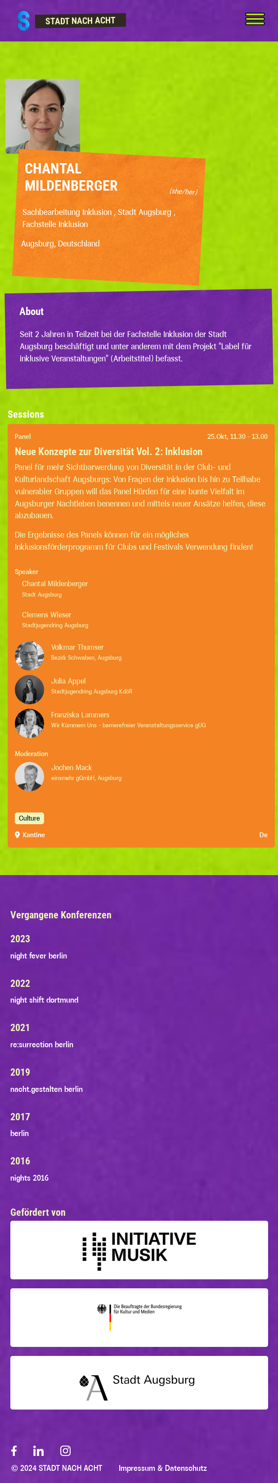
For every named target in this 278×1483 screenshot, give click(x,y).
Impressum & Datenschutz (163, 1468)
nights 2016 (29, 1178)
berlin (19, 1133)
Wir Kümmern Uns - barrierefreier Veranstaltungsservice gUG (128, 731)
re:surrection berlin (41, 1045)
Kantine (34, 840)
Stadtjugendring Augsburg (84, 629)
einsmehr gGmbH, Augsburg (86, 784)
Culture (29, 824)
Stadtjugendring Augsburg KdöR (91, 697)
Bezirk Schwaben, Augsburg (86, 663)
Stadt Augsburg (71, 596)
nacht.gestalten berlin (46, 1089)
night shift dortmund (44, 1000)
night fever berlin (38, 956)
